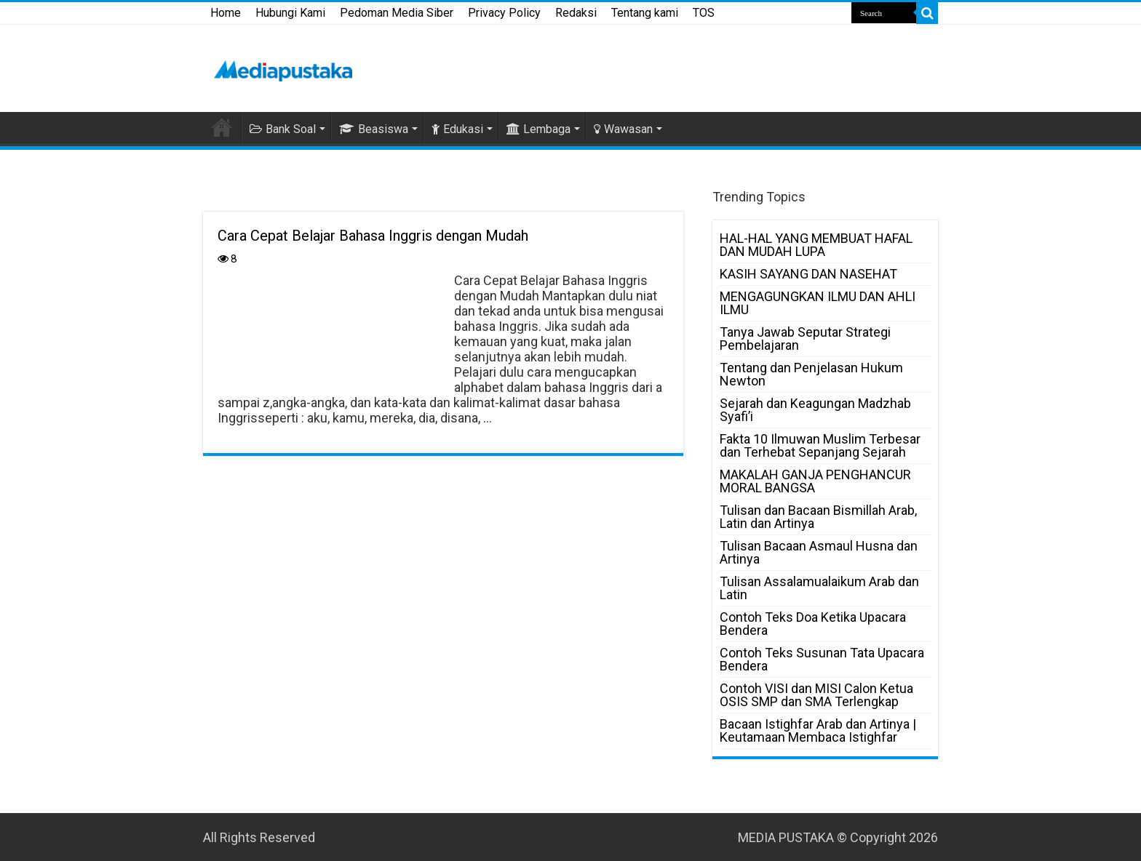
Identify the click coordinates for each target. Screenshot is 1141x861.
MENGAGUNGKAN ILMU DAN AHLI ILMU (817, 303)
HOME (222, 127)
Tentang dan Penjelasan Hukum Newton (811, 374)
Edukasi (457, 129)
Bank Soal (283, 129)
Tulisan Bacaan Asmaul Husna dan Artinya (819, 552)
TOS (704, 13)
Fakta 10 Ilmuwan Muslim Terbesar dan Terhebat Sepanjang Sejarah (820, 445)
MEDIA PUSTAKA (786, 837)
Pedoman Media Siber (396, 13)
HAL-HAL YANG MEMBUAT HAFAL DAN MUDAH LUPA (816, 245)
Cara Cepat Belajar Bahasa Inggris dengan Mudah (373, 235)
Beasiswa (373, 129)
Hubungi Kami (290, 13)
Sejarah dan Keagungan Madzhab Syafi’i (815, 410)
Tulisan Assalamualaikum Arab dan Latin (819, 588)
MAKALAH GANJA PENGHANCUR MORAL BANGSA (815, 481)
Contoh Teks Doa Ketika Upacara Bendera (813, 623)
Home (225, 13)
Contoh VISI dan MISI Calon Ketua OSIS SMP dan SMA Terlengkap (816, 695)
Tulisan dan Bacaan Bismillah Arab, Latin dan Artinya (818, 516)
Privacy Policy (504, 13)
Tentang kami (644, 13)
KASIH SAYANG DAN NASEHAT (808, 273)
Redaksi (576, 13)
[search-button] (927, 13)
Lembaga (538, 129)
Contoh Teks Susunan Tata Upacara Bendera (822, 659)
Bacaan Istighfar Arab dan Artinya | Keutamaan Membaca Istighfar (818, 730)
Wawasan (623, 129)
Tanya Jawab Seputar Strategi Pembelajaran (805, 338)
